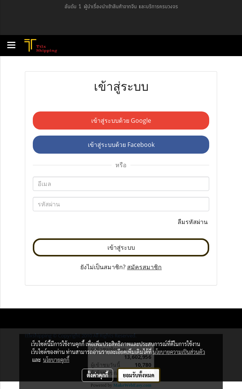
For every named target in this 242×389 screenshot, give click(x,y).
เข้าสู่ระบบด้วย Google (121, 120)
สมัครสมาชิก (144, 267)
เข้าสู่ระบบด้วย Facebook (121, 144)
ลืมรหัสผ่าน (193, 222)
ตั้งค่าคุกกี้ (97, 375)
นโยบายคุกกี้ (56, 359)
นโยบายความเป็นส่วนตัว (179, 351)
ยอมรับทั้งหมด (139, 375)
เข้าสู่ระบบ (121, 247)
